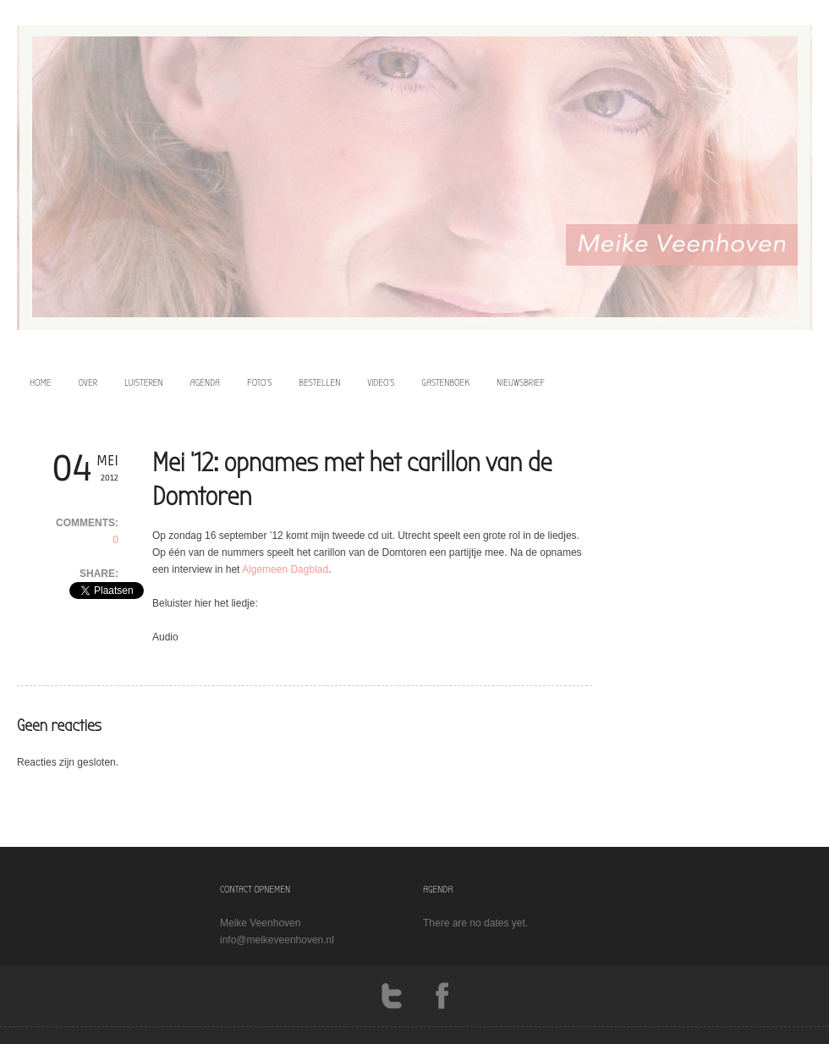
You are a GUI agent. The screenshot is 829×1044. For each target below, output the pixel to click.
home (41, 382)
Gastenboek (445, 382)
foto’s (259, 382)
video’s (380, 382)
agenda (205, 382)
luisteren (143, 382)
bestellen (319, 382)
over (88, 382)
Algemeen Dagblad (285, 569)
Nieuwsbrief (521, 382)
